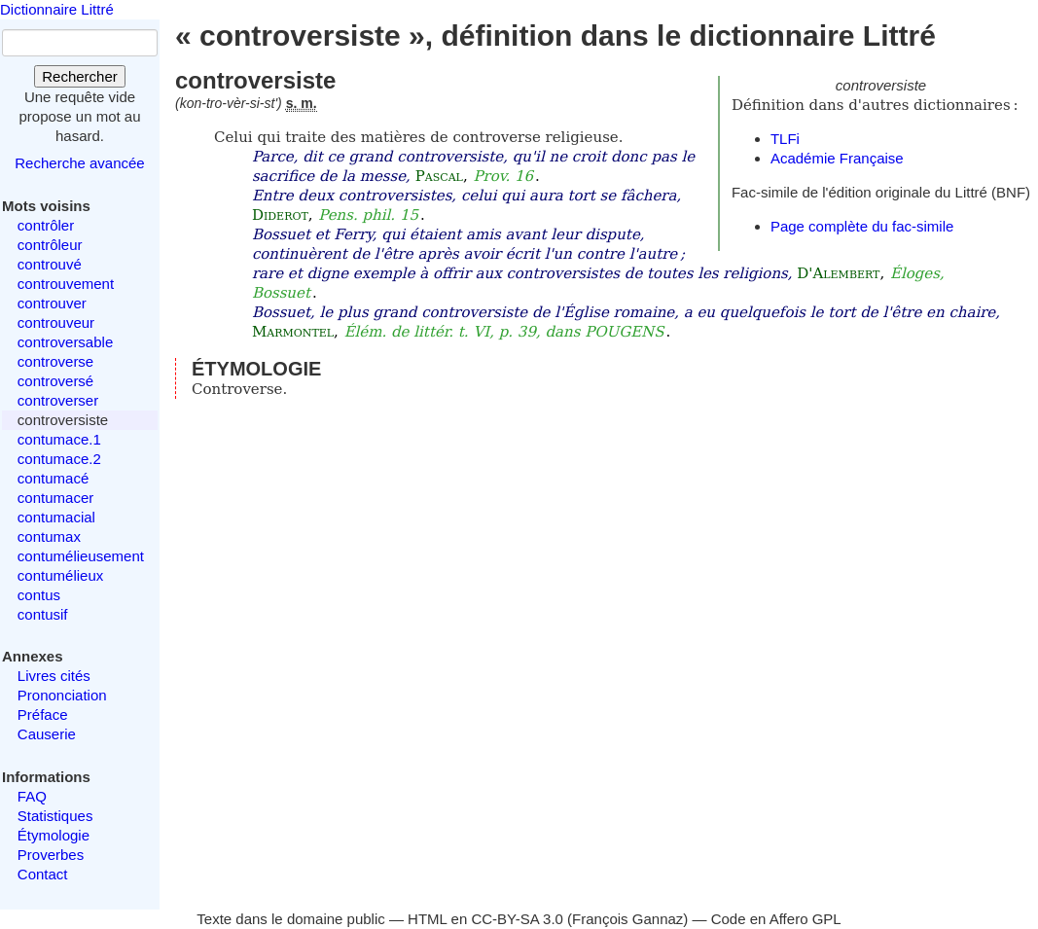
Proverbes (51, 854)
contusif (43, 614)
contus (39, 595)
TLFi (785, 138)
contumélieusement (81, 556)
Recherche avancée (79, 163)
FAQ (32, 796)
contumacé (53, 478)
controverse (55, 361)
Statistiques (55, 815)
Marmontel (293, 331)
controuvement (66, 283)
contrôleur (50, 244)
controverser (58, 400)
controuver (52, 303)
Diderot (280, 215)
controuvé (50, 264)
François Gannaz (627, 919)
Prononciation (62, 695)
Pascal (439, 176)
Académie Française (837, 158)
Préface (43, 714)
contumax (49, 536)
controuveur (56, 322)
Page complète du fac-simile (861, 226)
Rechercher (80, 76)
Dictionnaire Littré (57, 9)
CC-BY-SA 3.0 (517, 919)
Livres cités (54, 675)
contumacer (55, 497)
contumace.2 (59, 458)
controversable (65, 342)
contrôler (46, 225)
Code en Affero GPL (776, 919)
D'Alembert (838, 273)
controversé (55, 381)
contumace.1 (59, 439)
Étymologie (53, 835)
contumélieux (60, 575)
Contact (43, 874)
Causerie (47, 734)
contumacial (56, 517)
